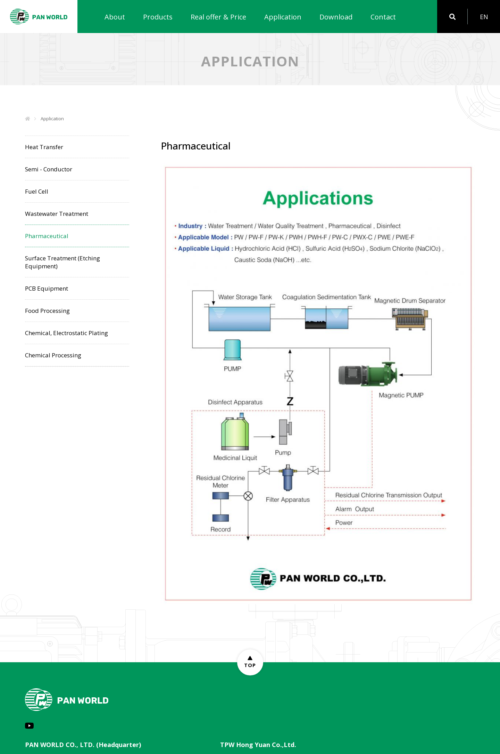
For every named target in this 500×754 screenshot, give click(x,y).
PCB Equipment (46, 288)
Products (158, 17)
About (115, 17)
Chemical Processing (53, 355)
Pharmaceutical (46, 236)
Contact (383, 17)
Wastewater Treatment (56, 214)
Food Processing (47, 311)
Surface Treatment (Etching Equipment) (62, 262)
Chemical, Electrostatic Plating (66, 333)
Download (335, 17)
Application (282, 17)
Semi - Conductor (48, 169)
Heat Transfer (44, 147)
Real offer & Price (218, 17)
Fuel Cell (36, 191)
